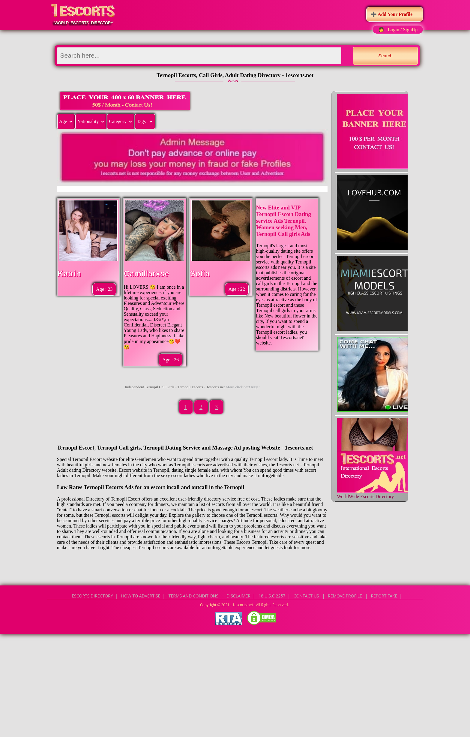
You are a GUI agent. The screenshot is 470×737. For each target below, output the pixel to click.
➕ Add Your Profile (391, 14)
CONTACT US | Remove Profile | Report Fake (345, 596)
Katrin (69, 273)
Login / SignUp (403, 29)
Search (385, 55)
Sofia (200, 273)
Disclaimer (238, 596)
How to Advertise (140, 596)
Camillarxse (146, 273)
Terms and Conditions (193, 596)
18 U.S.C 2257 (272, 596)
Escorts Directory (92, 596)
